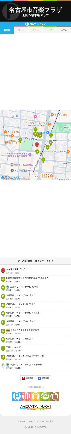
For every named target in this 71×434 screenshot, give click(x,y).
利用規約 (21, 421)
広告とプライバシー (35, 421)
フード (21, 30)
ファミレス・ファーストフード (26, 396)
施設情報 (27, 378)
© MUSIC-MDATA (35, 427)
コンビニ (50, 30)
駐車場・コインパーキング (17, 396)
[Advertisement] (35, 72)
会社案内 (49, 421)
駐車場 (7, 30)
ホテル (54, 396)
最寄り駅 (43, 378)
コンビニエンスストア (45, 396)
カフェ (35, 30)
